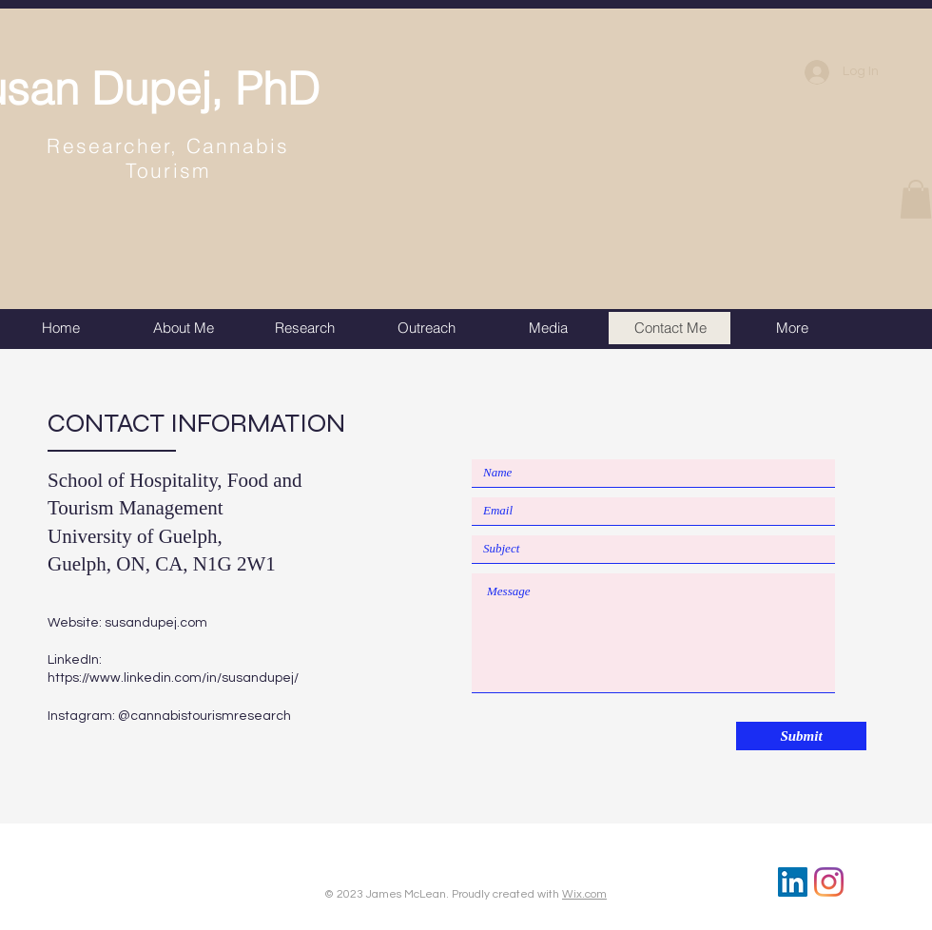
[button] (916, 199)
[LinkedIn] (792, 882)
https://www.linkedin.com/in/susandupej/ (173, 678)
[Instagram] (829, 882)
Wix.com (584, 894)
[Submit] (801, 736)
